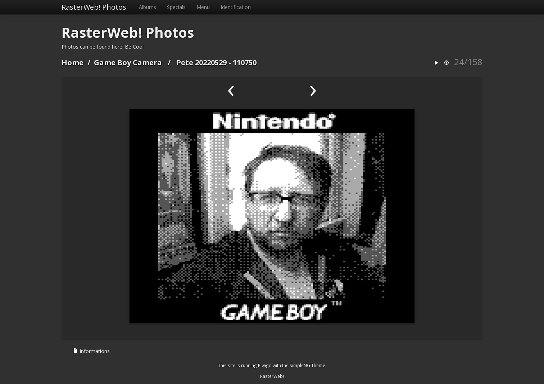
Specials (176, 7)
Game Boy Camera (128, 62)
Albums (147, 7)
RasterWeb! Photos (94, 7)
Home (72, 62)
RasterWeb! (272, 376)
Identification (236, 7)
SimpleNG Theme (307, 365)
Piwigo (265, 365)
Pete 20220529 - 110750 (216, 62)
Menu (203, 7)
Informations (91, 351)
